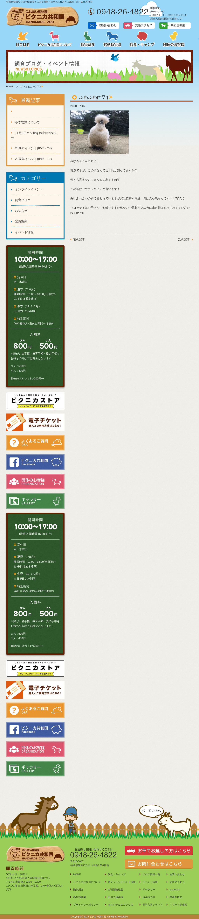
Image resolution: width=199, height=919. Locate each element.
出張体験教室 (115, 889)
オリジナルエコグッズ (120, 904)
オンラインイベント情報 (122, 881)
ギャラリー (148, 889)
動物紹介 (87, 39)
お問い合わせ (177, 874)
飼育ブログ (23, 200)
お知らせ (21, 210)
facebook (174, 889)
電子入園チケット (152, 904)
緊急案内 (21, 221)
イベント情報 (24, 232)
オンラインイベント (29, 189)
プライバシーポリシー (86, 904)
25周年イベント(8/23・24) (33, 148)
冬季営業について (27, 122)
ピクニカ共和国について (55, 39)
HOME (23, 39)
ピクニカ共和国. (98, 916)
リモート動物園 (178, 904)
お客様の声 (148, 897)
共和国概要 (175, 897)
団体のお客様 (174, 39)
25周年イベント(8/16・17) (33, 159)
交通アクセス (177, 881)
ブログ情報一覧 (151, 874)
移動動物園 (112, 39)
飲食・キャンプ (142, 39)
